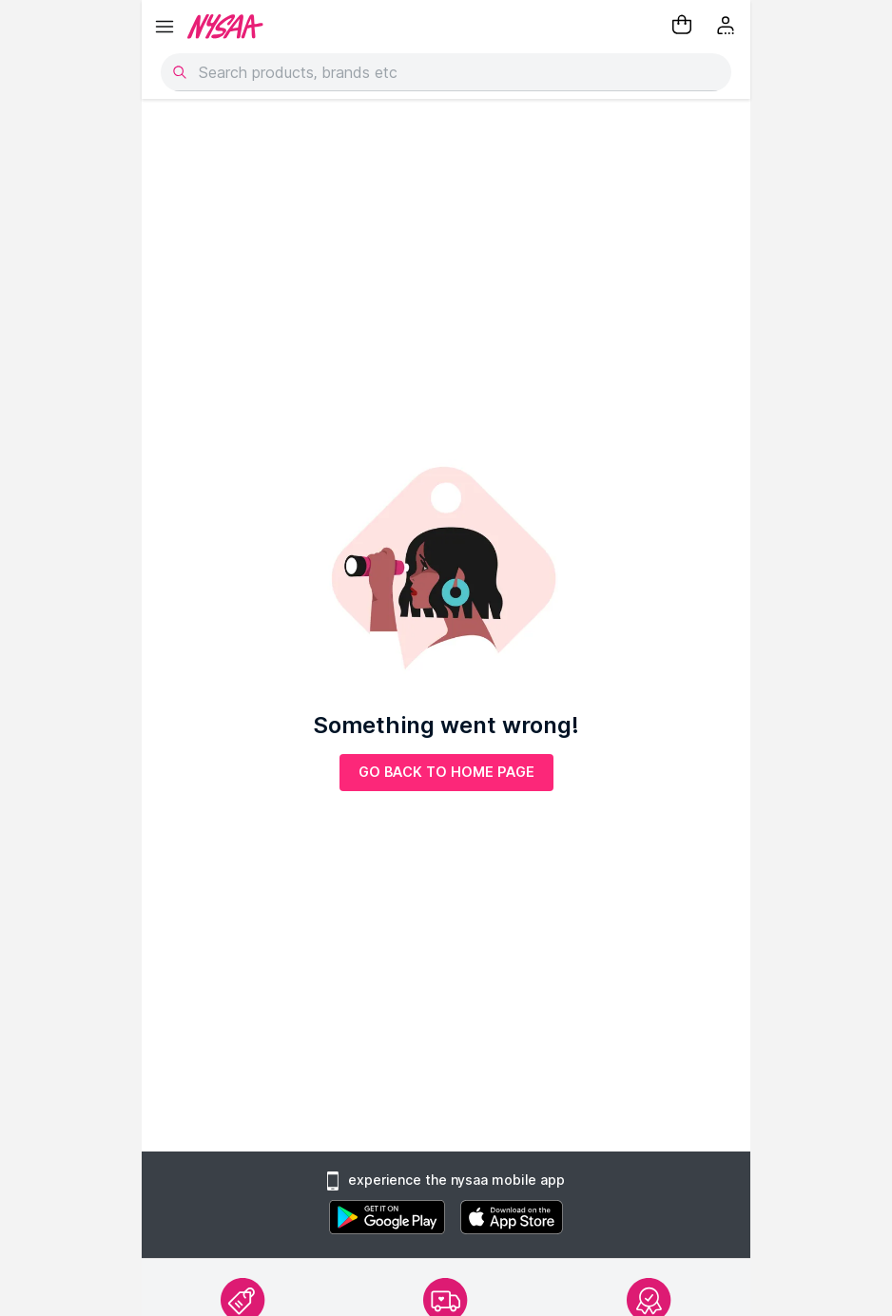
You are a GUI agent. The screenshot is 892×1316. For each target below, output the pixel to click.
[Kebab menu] (727, 26)
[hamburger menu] (164, 26)
